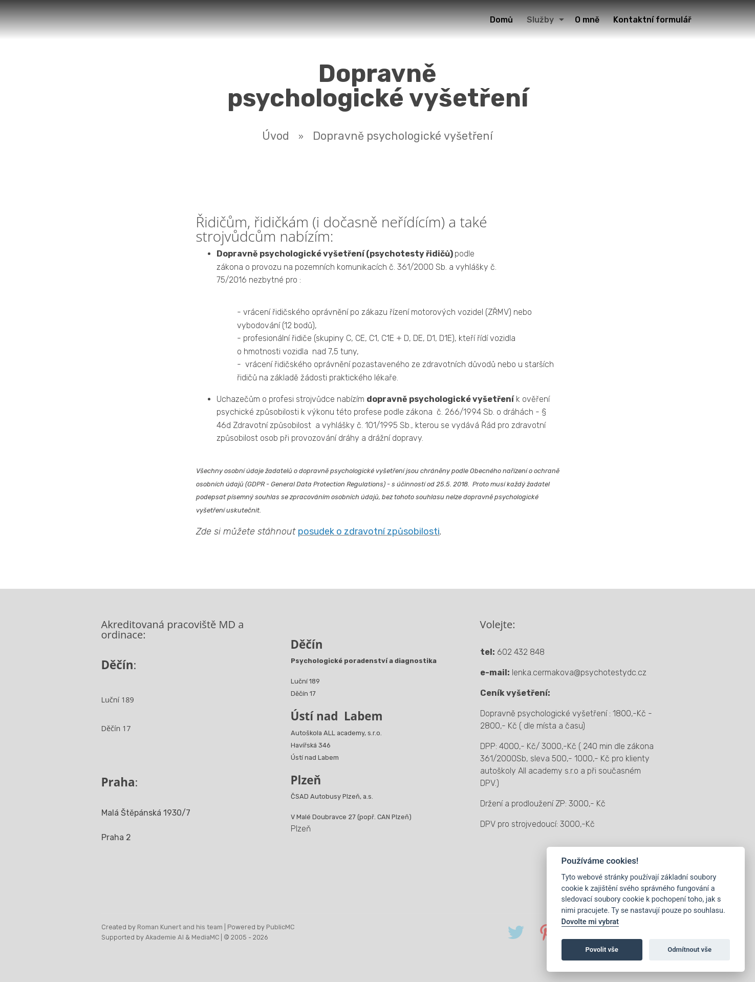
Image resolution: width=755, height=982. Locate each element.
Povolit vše (602, 949)
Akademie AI (164, 937)
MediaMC (205, 937)
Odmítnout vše (689, 949)
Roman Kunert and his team (180, 927)
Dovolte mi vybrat (590, 921)
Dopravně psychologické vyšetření (403, 136)
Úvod (275, 136)
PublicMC (280, 927)
